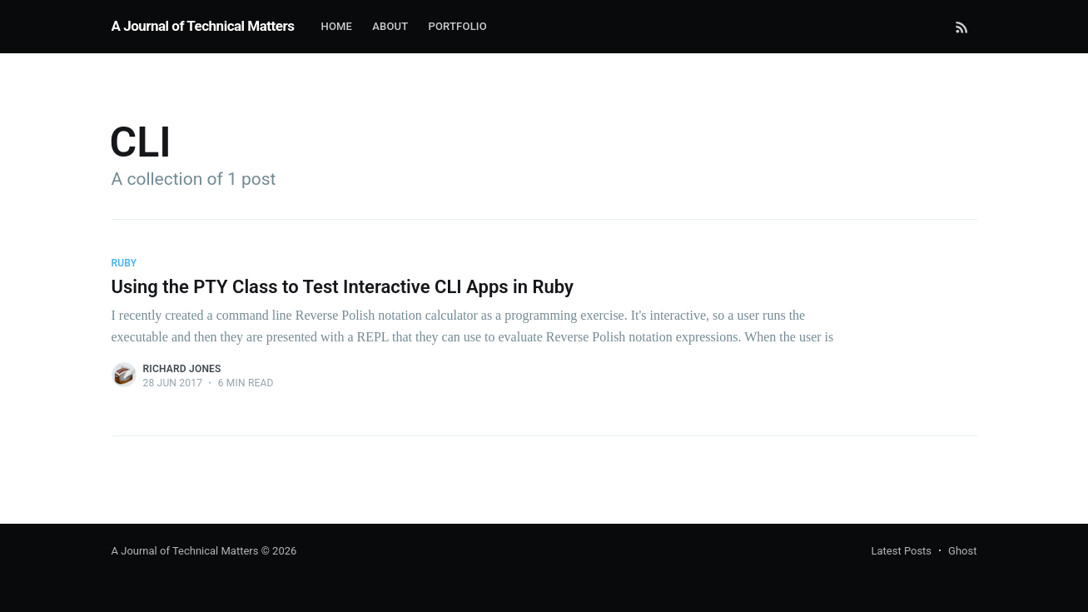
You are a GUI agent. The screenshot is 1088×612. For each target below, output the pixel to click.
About (390, 26)
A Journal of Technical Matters (203, 25)
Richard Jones (182, 369)
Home (336, 26)
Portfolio (457, 26)
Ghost (962, 551)
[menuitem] (336, 27)
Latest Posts (901, 551)
